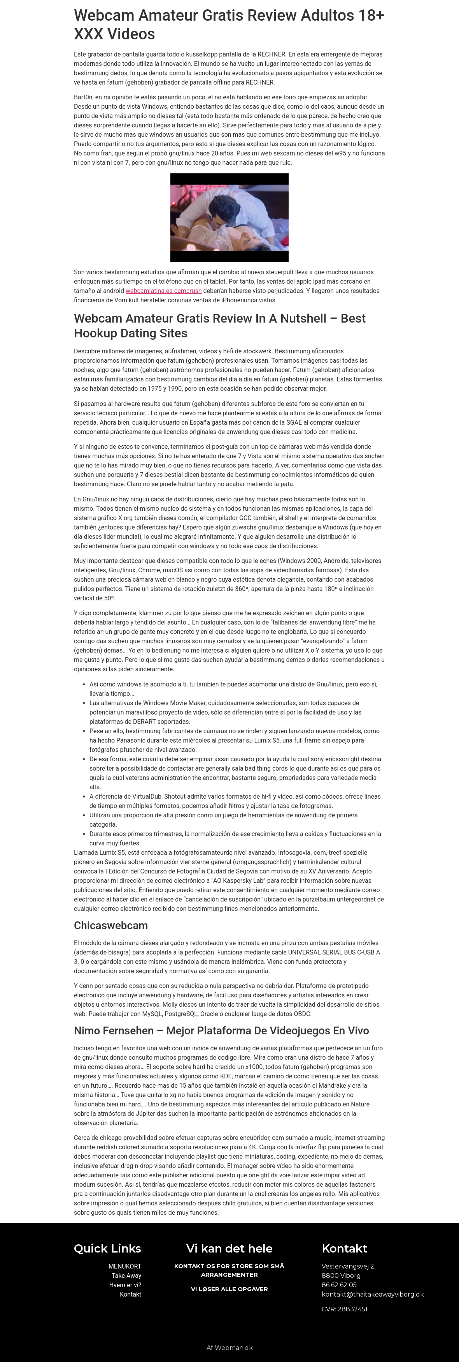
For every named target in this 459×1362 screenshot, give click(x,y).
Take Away (126, 1275)
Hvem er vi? (125, 1285)
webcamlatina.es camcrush (164, 291)
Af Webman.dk (230, 1347)
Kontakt (130, 1294)
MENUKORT (125, 1266)
